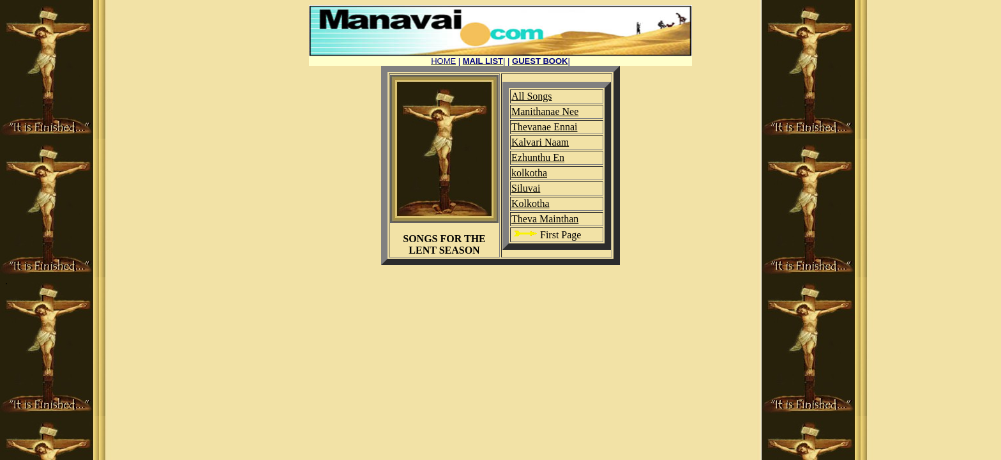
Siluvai (525, 188)
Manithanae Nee (544, 111)
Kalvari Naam (540, 142)
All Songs (531, 96)
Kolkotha (530, 203)
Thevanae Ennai (544, 126)
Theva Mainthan (544, 218)
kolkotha (529, 172)
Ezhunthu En (537, 157)
